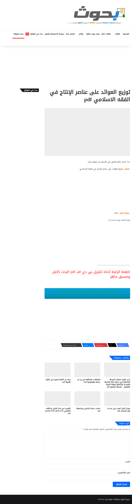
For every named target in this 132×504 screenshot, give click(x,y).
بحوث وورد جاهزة (93, 34)
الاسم (127, 461)
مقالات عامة (106, 34)
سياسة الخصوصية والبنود (54, 34)
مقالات (117, 34)
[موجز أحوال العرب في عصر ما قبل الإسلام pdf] (117, 398)
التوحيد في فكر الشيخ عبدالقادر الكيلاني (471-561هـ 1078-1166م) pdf (58, 411)
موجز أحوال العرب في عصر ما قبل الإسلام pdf (118, 410)
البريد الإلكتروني (123, 472)
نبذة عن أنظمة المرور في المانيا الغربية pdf (58, 381)
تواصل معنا (70, 34)
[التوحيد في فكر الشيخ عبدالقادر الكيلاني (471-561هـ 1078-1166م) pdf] (58, 398)
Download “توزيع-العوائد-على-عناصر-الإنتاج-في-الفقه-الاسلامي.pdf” (87, 293)
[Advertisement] (66, 67)
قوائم (81, 34)
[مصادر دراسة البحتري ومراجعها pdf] (87, 398)
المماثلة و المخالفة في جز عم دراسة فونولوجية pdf (88, 381)
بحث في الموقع (34, 34)
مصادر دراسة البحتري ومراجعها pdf (88, 410)
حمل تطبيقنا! (18, 34)
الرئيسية (126, 34)
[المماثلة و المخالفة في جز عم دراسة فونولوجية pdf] (87, 370)
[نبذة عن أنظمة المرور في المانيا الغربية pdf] (58, 370)
